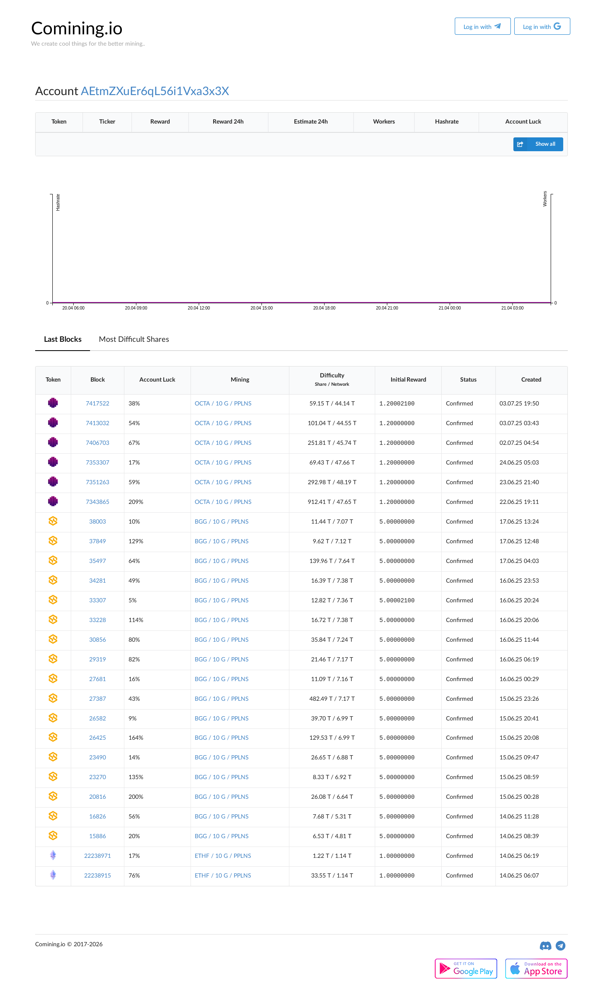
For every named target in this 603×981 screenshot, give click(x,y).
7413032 (97, 423)
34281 (97, 581)
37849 (97, 542)
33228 (97, 620)
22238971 (97, 856)
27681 (97, 679)
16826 (97, 817)
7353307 (97, 463)
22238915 (97, 876)
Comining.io (77, 29)
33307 (97, 601)
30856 (97, 640)
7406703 (97, 443)
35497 (97, 561)
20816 (97, 797)
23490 (97, 758)
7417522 (97, 404)
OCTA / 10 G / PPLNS (223, 404)
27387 (97, 699)
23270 (97, 777)
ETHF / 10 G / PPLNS (223, 856)
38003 (97, 522)
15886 (97, 836)
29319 (97, 660)
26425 (97, 738)
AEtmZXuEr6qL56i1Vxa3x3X (155, 91)
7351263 (97, 482)
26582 (97, 719)
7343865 (97, 502)
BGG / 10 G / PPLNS (222, 522)
